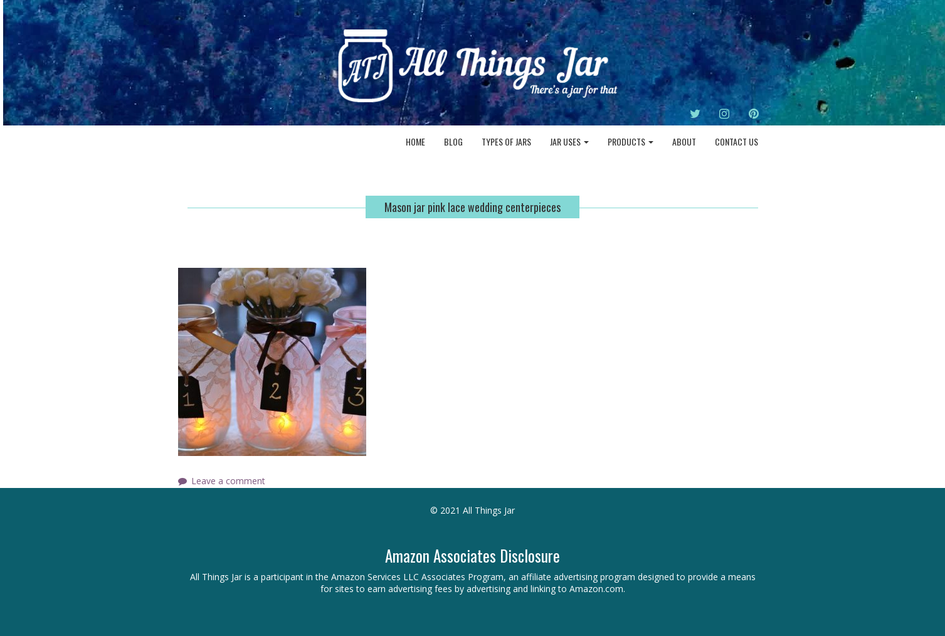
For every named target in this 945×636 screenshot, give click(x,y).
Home (415, 141)
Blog (453, 141)
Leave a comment (228, 481)
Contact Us (736, 141)
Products (630, 141)
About (684, 141)
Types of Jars (506, 141)
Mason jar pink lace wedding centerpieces (472, 207)
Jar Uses (569, 141)
